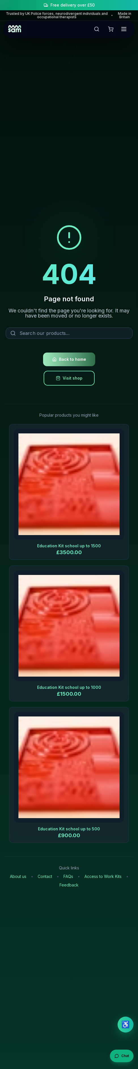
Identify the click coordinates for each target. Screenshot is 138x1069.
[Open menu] (124, 29)
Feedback (69, 885)
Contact (45, 876)
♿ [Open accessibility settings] (125, 1024)
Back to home (69, 359)
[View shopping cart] (111, 29)
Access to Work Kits (103, 876)
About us (18, 876)
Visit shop (69, 378)
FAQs (68, 876)
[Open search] (98, 29)
